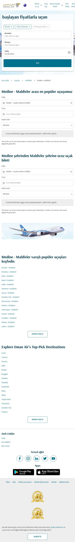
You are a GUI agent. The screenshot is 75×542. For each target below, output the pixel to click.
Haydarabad (6, 399)
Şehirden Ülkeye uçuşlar (41, 482)
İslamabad (5, 404)
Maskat (4, 362)
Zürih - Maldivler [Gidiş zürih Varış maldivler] (8, 276)
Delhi (3, 366)
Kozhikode (5, 387)
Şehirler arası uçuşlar (25, 482)
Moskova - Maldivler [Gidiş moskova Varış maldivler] (9, 272)
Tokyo (4, 395)
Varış (3, 109)
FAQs (3, 438)
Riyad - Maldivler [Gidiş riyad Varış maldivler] (8, 280)
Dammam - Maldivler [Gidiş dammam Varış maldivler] (9, 289)
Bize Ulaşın (6, 446)
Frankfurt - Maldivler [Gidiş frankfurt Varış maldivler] (9, 318)
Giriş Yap (46, 5)
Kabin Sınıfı (6, 120)
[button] (23, 27)
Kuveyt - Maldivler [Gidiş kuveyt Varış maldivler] (8, 314)
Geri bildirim (6, 442)
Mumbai (5, 378)
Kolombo (5, 383)
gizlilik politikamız (57, 527)
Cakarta (4, 357)
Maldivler (28, 81)
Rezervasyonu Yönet (57, 5)
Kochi (4, 353)
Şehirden (54, 482)
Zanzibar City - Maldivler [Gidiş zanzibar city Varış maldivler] (10, 297)
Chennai (4, 412)
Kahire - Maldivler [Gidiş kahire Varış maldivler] (8, 327)
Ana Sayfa (5, 81)
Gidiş (7, 51)
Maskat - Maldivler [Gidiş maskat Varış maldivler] (8, 268)
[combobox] (37, 103)
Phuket (4, 370)
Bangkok (5, 374)
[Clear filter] (71, 103)
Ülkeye (8, 482)
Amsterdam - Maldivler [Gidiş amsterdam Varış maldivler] (10, 310)
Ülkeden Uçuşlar (64, 482)
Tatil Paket (67, 5)
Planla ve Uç (39, 5)
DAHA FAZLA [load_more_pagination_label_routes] (37, 334)
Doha (4, 391)
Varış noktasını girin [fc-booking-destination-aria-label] (12, 45)
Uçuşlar (17, 81)
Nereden (8, 33)
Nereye (7, 42)
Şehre (14, 482)
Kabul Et (37, 537)
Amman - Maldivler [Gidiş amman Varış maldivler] (8, 306)
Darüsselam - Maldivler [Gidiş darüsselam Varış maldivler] (10, 301)
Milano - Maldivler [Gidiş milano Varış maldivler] (8, 322)
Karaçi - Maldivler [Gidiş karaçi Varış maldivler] (8, 293)
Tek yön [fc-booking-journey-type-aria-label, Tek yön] (7, 27)
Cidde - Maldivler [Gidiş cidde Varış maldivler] (8, 285)
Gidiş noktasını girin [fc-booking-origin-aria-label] (12, 36)
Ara (37, 63)
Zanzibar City (6, 408)
